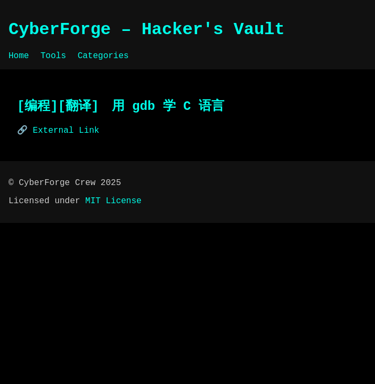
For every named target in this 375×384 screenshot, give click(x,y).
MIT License (113, 201)
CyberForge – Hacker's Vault (146, 29)
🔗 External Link (58, 130)
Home (19, 56)
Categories (103, 56)
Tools (53, 56)
